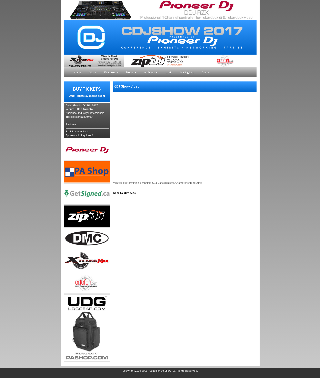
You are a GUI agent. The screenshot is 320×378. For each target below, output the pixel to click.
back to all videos (124, 193)
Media (131, 72)
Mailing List (187, 72)
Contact (206, 72)
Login (169, 72)
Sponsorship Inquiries (79, 135)
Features (111, 72)
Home (77, 72)
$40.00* (88, 116)
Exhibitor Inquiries (77, 131)
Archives (151, 72)
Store (92, 72)
